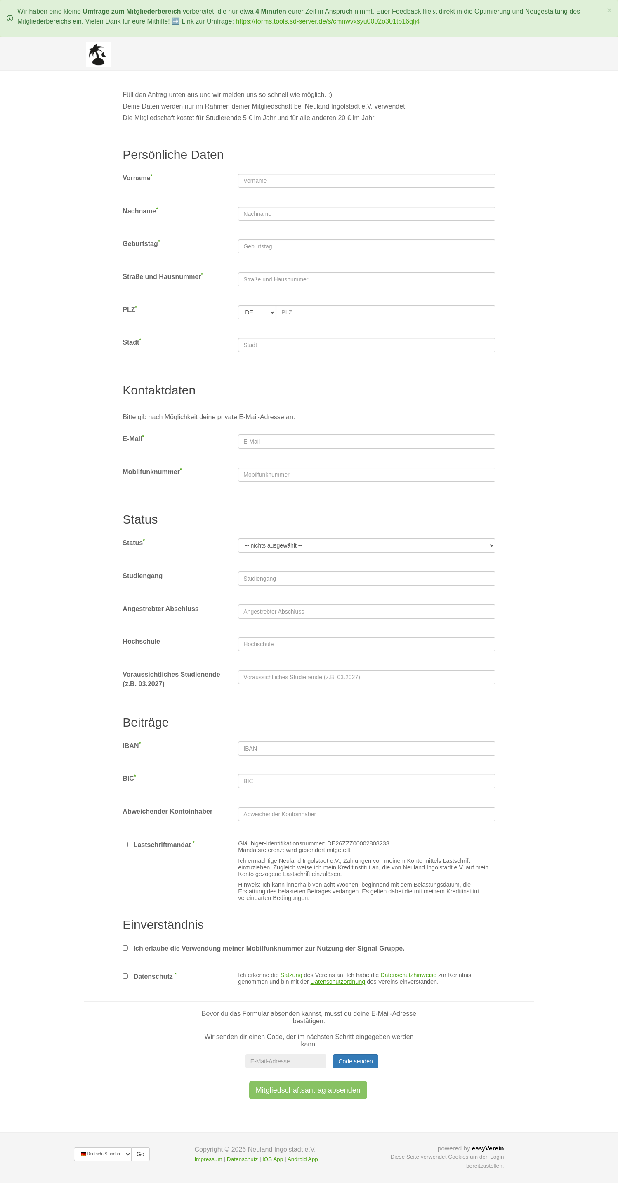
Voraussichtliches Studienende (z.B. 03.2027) (171, 679)
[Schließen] (609, 10)
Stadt (132, 342)
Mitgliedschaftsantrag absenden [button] (308, 1090)
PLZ (130, 309)
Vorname (137, 178)
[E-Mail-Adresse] (285, 1061)
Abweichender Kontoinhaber (167, 811)
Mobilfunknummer (152, 471)
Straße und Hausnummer (163, 276)
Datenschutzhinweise (408, 975)
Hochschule (141, 641)
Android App (303, 1159)
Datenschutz (147, 976)
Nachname (140, 211)
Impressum (208, 1159)
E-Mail (133, 438)
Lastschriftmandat (158, 844)
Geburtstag (141, 243)
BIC (129, 778)
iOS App (272, 1159)
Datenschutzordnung (338, 981)
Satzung (291, 975)
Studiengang (143, 575)
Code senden (355, 1061)
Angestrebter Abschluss (160, 608)
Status (134, 542)
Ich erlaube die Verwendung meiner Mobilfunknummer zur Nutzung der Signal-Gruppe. (263, 948)
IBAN (132, 745)
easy (488, 1148)
